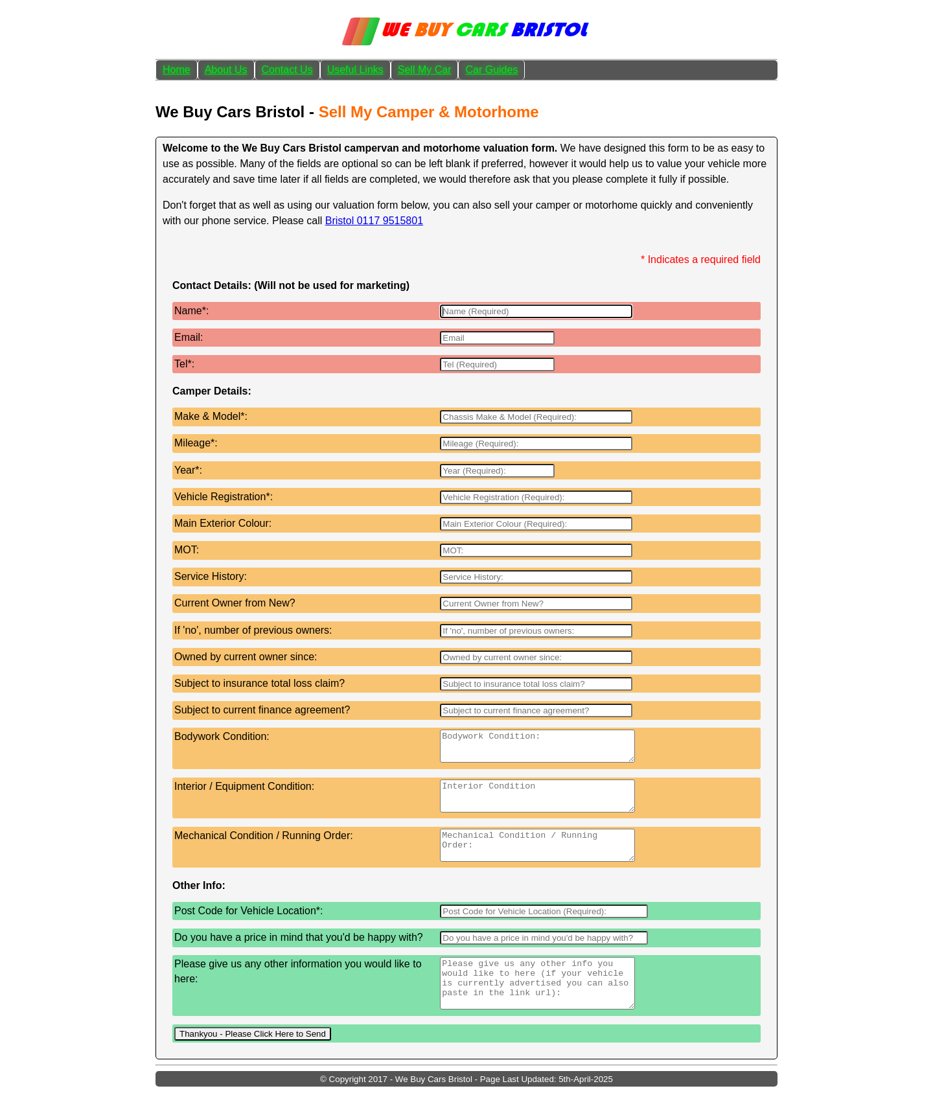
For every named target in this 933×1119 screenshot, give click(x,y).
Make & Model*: (211, 416)
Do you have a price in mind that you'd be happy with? (298, 954)
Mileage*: (196, 442)
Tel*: (184, 363)
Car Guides (491, 69)
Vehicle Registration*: (223, 496)
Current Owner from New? (234, 602)
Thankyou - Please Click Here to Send (252, 1061)
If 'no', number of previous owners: (253, 630)
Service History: (210, 576)
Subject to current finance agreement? (262, 709)
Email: (188, 337)
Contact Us (287, 69)
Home (176, 69)
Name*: (191, 310)
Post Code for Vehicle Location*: (248, 928)
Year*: (188, 470)
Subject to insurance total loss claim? (259, 683)
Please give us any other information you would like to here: (298, 988)
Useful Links (355, 69)
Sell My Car (425, 69)
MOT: (186, 549)
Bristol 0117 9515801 (374, 220)
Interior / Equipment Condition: (244, 792)
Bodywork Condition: (222, 736)
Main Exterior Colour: (222, 523)
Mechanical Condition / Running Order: (263, 847)
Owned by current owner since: (245, 656)
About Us (226, 69)
